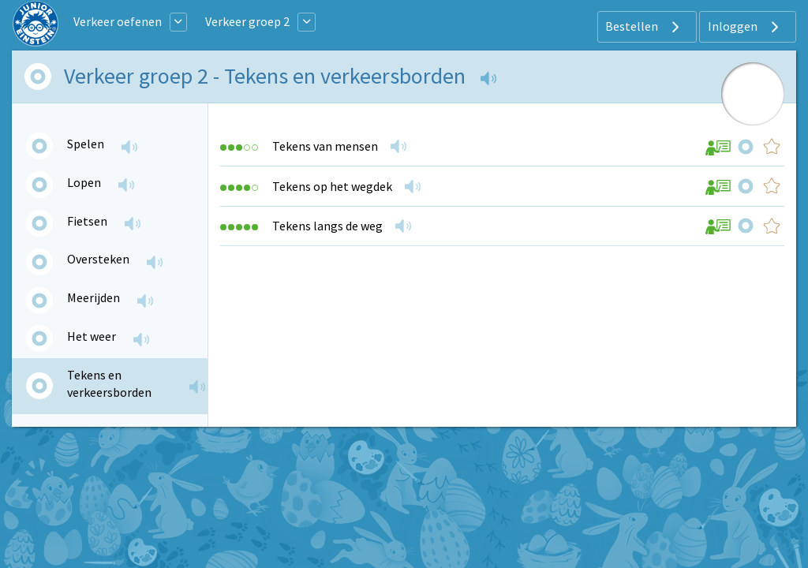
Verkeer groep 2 (247, 21)
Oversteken (98, 259)
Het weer (91, 336)
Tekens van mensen (325, 146)
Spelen (85, 143)
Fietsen (87, 221)
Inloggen (745, 27)
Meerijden (93, 297)
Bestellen (644, 27)
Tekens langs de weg (327, 226)
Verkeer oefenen (117, 21)
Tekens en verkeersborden (109, 383)
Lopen (84, 182)
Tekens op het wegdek (332, 186)
